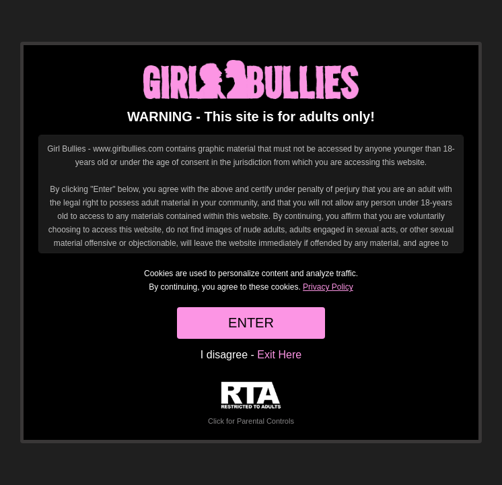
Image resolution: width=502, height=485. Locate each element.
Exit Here (279, 354)
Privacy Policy (328, 287)
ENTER (251, 322)
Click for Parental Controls (251, 403)
